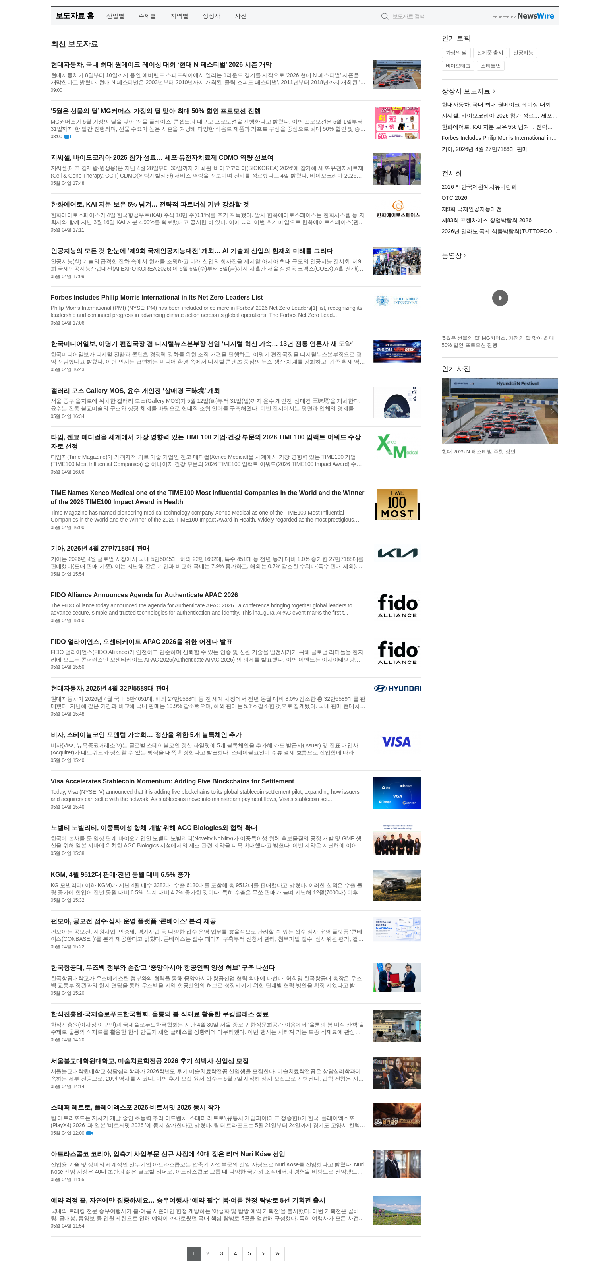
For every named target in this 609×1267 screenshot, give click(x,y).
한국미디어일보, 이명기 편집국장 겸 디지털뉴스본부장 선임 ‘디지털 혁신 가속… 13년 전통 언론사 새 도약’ (202, 343)
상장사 (211, 15)
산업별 (115, 15)
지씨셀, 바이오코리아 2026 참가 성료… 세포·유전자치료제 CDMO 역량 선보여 (162, 157)
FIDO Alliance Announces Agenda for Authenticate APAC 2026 (144, 595)
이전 (448, 411)
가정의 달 (456, 53)
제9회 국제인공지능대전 (472, 209)
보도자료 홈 (75, 16)
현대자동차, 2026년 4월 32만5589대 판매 (109, 688)
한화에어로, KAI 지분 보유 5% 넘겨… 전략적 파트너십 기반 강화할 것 (150, 204)
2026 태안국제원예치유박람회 (479, 187)
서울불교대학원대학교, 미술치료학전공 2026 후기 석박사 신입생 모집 (150, 1061)
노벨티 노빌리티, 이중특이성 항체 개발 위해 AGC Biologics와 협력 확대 (154, 827)
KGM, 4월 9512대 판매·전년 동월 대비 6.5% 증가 (120, 874)
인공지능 (523, 53)
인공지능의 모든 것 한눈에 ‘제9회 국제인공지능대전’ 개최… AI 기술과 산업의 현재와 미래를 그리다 (192, 251)
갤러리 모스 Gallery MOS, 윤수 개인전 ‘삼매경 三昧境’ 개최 (135, 390)
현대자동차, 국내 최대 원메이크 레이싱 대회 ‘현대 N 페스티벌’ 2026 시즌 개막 (161, 64)
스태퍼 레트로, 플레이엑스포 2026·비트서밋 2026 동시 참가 (135, 1107)
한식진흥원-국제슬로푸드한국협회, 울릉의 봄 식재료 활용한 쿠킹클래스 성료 (160, 1014)
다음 (551, 411)
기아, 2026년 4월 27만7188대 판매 (100, 548)
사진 (241, 15)
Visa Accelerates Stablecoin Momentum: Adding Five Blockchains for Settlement (172, 781)
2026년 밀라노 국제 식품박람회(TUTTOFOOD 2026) (507, 231)
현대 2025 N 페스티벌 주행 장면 (479, 452)
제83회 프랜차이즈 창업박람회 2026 (487, 220)
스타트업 (491, 66)
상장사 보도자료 (466, 91)
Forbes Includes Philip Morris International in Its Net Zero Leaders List (157, 297)
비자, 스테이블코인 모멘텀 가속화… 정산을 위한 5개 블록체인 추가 (146, 734)
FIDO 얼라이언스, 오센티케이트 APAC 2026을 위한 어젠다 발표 (142, 641)
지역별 (179, 15)
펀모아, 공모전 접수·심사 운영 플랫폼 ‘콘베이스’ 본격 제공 (133, 921)
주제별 (147, 15)
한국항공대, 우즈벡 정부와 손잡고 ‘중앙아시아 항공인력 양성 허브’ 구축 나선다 (163, 967)
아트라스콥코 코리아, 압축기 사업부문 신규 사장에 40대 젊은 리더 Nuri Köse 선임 (168, 1154)
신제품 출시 (490, 53)
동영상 (452, 255)
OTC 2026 (455, 198)
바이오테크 (458, 66)
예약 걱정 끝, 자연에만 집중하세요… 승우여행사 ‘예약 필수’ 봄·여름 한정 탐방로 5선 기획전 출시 (188, 1200)
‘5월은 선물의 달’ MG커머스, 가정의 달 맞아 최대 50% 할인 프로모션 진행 (156, 111)
